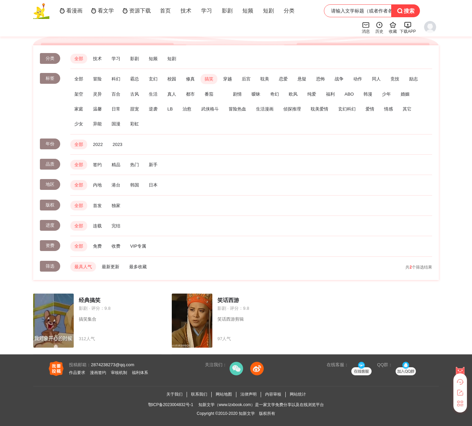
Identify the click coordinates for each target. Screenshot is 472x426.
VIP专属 (138, 246)
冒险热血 (237, 108)
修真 (190, 78)
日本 (153, 184)
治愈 (187, 108)
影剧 (227, 11)
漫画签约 (98, 372)
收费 (116, 246)
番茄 (209, 94)
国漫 (116, 123)
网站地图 (224, 394)
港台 (116, 184)
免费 (97, 246)
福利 (330, 94)
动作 (357, 78)
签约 (97, 164)
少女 (78, 123)
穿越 (227, 78)
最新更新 (110, 266)
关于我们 (174, 394)
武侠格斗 (210, 108)
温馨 (97, 108)
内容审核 (273, 394)
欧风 (293, 94)
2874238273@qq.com (112, 364)
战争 (339, 78)
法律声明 (248, 394)
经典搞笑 (89, 300)
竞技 (395, 78)
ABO (349, 94)
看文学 (102, 11)
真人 (171, 94)
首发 (97, 205)
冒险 (97, 78)
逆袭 (153, 108)
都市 (190, 94)
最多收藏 (138, 266)
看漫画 (71, 11)
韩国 (134, 184)
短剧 (268, 11)
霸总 (134, 78)
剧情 (237, 94)
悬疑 (302, 78)
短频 (247, 11)
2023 (117, 144)
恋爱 (283, 78)
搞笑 (209, 78)
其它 (407, 108)
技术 (186, 11)
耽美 (264, 78)
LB (170, 108)
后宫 (246, 78)
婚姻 (405, 94)
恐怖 (320, 78)
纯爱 (311, 94)
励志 (413, 78)
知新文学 (247, 413)
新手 (153, 164)
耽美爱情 (319, 108)
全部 (78, 58)
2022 (98, 144)
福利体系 (140, 372)
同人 (376, 78)
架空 (78, 94)
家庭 (78, 108)
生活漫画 (265, 108)
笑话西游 (228, 300)
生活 (153, 94)
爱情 (369, 108)
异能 (97, 123)
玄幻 (153, 78)
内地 (97, 184)
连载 (97, 225)
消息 (366, 27)
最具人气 (83, 266)
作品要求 (77, 372)
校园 (171, 78)
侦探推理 (292, 108)
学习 (206, 11)
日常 (116, 108)
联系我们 (199, 394)
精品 (116, 164)
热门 (134, 164)
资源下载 (136, 11)
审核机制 (119, 372)
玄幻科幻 (347, 108)
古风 (134, 94)
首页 (165, 11)
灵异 (97, 94)
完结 (116, 225)
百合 (116, 94)
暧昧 (256, 94)
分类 (289, 11)
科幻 (116, 78)
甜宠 (134, 108)
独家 (116, 205)
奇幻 (274, 94)
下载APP (408, 27)
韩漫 (367, 94)
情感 (388, 108)
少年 (386, 94)
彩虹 (134, 123)
